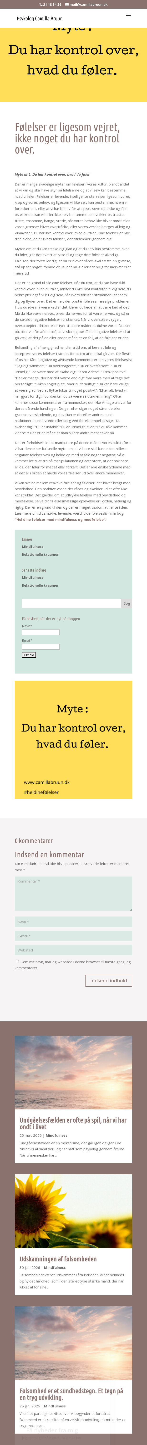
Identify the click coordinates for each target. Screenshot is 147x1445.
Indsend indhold (108, 980)
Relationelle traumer (40, 554)
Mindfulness (33, 546)
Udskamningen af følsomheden (58, 1259)
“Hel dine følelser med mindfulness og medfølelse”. (60, 519)
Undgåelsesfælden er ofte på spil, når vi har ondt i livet (73, 1123)
